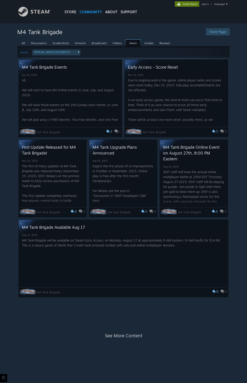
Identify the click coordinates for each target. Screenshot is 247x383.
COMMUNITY (91, 12)
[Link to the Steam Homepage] (38, 15)
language (219, 4)
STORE (70, 12)
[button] (56, 52)
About (111, 12)
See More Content (123, 335)
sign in (205, 4)
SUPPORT (129, 12)
